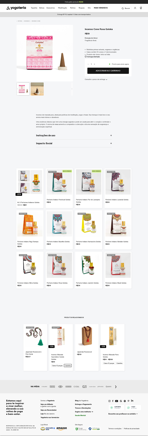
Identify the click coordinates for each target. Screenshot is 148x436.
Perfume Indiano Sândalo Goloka (116, 241)
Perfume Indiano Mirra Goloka (27, 283)
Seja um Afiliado (47, 404)
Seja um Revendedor (49, 410)
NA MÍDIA (35, 387)
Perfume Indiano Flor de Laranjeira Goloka (88, 201)
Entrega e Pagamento (83, 404)
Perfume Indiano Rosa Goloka (57, 283)
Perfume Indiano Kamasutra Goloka (88, 241)
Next (116, 386)
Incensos (27, 21)
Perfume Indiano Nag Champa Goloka (27, 243)
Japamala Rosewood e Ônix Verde (33, 353)
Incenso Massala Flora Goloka (111, 356)
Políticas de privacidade (131, 428)
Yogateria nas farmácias (50, 417)
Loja (42, 414)
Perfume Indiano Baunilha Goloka (58, 241)
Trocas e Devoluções (83, 408)
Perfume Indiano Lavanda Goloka (116, 199)
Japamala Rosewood (84, 352)
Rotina (20, 21)
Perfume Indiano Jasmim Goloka (87, 283)
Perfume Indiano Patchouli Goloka (58, 199)
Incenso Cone (36, 21)
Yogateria (50, 400)
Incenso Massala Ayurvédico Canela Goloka (57, 357)
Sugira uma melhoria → (84, 412)
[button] (57, 365)
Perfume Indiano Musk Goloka (115, 283)
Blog (77, 400)
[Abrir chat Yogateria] (133, 408)
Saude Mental (80, 415)
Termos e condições (114, 428)
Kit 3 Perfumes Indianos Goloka (28, 202)
